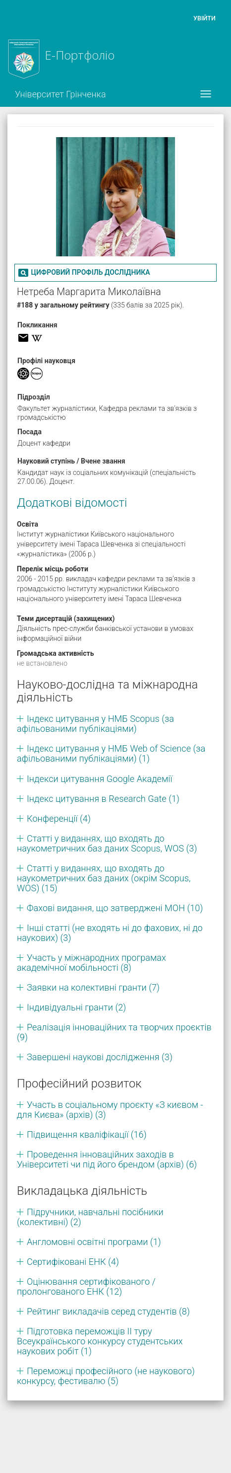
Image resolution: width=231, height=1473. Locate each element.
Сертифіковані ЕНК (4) (73, 1261)
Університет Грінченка (60, 94)
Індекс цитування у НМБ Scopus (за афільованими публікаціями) (95, 723)
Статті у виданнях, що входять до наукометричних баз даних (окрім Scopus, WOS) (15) (104, 878)
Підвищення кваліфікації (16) (87, 1134)
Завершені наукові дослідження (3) (100, 1057)
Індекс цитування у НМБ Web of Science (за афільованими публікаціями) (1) (111, 753)
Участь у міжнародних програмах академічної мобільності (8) (91, 962)
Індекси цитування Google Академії (99, 779)
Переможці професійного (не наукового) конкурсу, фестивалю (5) (106, 1376)
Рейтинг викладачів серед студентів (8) (108, 1311)
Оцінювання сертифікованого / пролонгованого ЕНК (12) (86, 1286)
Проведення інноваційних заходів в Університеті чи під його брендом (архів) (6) (107, 1159)
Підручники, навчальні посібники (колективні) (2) (90, 1217)
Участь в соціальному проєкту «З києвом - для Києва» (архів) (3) (110, 1109)
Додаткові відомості (72, 503)
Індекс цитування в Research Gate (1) (103, 798)
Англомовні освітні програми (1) (94, 1242)
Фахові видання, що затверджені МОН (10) (115, 908)
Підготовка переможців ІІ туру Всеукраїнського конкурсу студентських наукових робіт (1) (100, 1341)
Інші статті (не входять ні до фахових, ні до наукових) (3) (110, 933)
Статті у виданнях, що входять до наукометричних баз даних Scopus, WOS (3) (107, 843)
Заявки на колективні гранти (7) (93, 987)
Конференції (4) (59, 818)
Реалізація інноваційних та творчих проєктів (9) (114, 1032)
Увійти (204, 18)
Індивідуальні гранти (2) (76, 1007)
